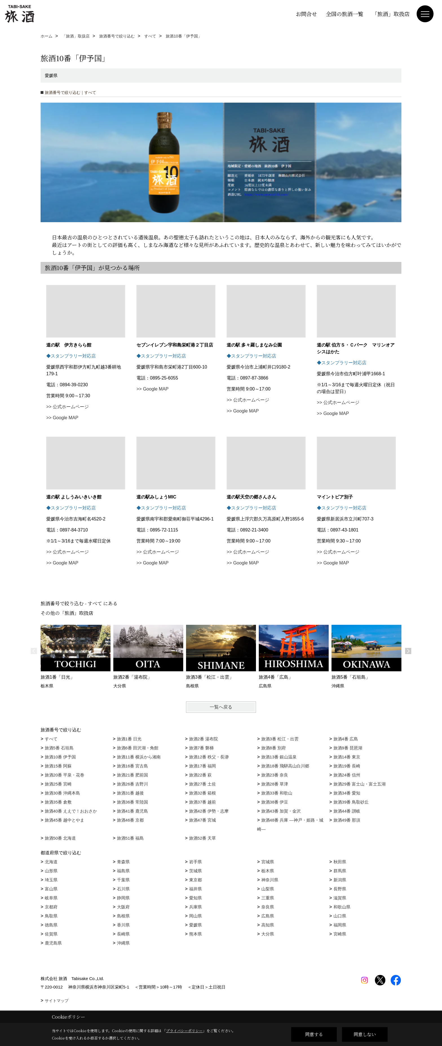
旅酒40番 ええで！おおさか (71, 811)
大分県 (267, 934)
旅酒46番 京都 (130, 820)
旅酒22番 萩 (200, 775)
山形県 (51, 870)
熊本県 (195, 934)
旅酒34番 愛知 (347, 793)
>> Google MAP (62, 417)
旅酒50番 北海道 (60, 838)
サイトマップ (56, 1000)
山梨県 (267, 888)
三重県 (267, 897)
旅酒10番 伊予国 (60, 756)
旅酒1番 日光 (129, 738)
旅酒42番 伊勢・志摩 (209, 811)
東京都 (195, 879)
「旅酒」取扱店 (391, 13)
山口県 (339, 915)
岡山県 (195, 915)
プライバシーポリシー (184, 1030)
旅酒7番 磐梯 (201, 747)
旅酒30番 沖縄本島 (62, 793)
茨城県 (195, 870)
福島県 (123, 870)
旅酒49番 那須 (347, 820)
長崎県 (123, 934)
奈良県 (267, 906)
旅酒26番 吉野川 (132, 784)
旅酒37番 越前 (202, 802)
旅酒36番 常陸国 (132, 802)
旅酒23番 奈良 (274, 775)
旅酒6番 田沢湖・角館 (138, 747)
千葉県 (123, 879)
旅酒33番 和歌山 (277, 793)
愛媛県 (195, 925)
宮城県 (267, 861)
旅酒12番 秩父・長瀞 (209, 756)
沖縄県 (123, 943)
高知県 (267, 925)
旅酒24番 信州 (347, 775)
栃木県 (267, 870)
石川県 (123, 888)
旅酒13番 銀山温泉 (279, 756)
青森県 (123, 861)
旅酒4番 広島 (345, 738)
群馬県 (339, 870)
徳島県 (51, 925)
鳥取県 (51, 915)
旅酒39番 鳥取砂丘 (351, 802)
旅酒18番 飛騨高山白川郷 (285, 765)
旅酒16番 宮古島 (132, 765)
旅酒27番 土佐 (202, 784)
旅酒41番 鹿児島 (132, 811)
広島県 (267, 915)
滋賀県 (339, 897)
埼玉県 (51, 879)
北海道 (51, 861)
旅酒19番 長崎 (347, 765)
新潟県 (339, 879)
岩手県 (195, 861)
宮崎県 (339, 934)
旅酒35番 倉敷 (58, 802)
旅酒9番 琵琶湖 (348, 747)
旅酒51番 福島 (130, 838)
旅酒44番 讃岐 (347, 811)
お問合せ (306, 13)
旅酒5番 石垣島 (59, 747)
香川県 (123, 925)
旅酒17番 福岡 (202, 765)
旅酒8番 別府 (273, 747)
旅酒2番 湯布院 (203, 738)
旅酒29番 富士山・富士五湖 (359, 784)
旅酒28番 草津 (274, 784)
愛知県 (195, 897)
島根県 (123, 915)
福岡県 (339, 925)
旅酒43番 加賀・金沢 (281, 811)
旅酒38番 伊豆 (274, 802)
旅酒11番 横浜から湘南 (139, 756)
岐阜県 (51, 897)
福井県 (195, 888)
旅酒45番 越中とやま (65, 820)
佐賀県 (51, 934)
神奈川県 (269, 879)
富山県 (51, 888)
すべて (51, 738)
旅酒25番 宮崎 (58, 784)
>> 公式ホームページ (67, 406)
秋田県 (339, 861)
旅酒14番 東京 (347, 756)
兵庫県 (195, 906)
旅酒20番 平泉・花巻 (65, 775)
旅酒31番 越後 (130, 793)
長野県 (339, 888)
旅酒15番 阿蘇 (58, 765)
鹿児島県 (53, 943)
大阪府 (123, 906)
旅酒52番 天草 (202, 838)
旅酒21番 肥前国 (132, 775)
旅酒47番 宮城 (202, 820)
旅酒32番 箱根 (202, 793)
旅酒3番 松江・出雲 (280, 738)
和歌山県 (341, 906)
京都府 (51, 906)
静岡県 (123, 897)
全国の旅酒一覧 (344, 13)
